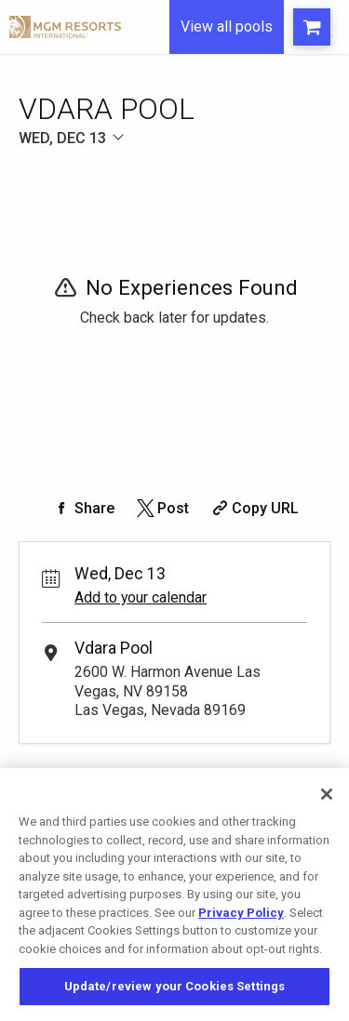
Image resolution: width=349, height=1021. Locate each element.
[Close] (326, 794)
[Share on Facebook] (82, 508)
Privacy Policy (241, 913)
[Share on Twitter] (161, 508)
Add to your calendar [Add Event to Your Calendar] (140, 597)
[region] (174, 894)
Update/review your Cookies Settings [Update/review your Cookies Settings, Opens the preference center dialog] (175, 986)
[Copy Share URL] (254, 508)
